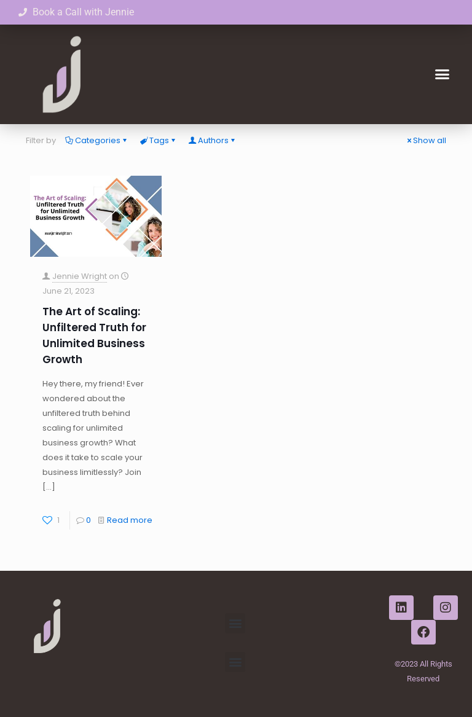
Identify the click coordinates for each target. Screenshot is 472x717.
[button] (442, 74)
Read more (129, 520)
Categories (96, 140)
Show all (425, 140)
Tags (158, 140)
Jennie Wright (79, 276)
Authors (212, 140)
